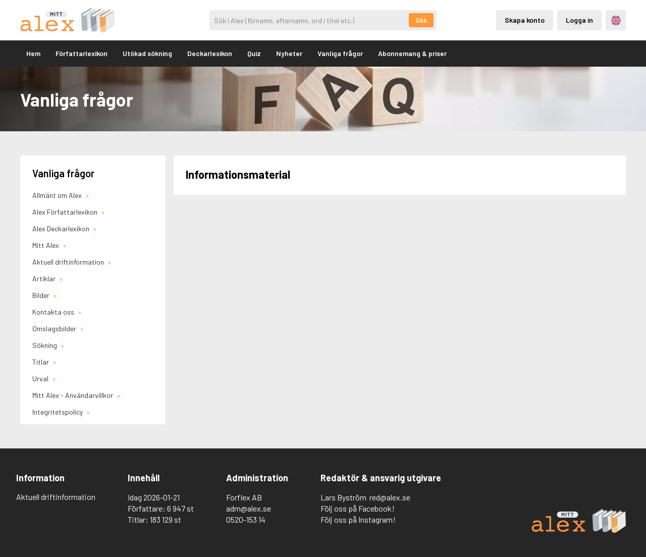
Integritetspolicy (58, 412)
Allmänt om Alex (57, 195)
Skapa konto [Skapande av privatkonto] (525, 20)
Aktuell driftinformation (68, 262)
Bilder (41, 295)
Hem (33, 53)
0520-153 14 (245, 519)
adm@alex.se (248, 508)
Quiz (254, 53)
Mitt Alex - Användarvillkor (73, 395)
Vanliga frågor (340, 53)
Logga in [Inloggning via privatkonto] (579, 20)
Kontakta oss (54, 312)
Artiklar (44, 278)
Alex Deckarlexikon (61, 228)
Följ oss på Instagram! (358, 519)
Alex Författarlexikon (65, 212)
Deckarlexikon (209, 53)
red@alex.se (389, 497)
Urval (41, 378)
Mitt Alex (46, 245)
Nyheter (289, 53)
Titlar (41, 362)
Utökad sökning (147, 53)
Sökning (45, 345)
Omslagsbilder (55, 328)
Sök (421, 20)
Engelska (616, 20)
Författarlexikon (81, 53)
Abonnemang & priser (412, 53)
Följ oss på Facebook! (357, 508)
